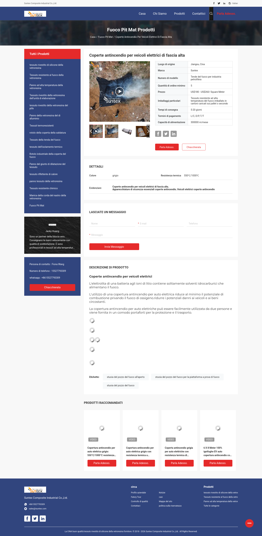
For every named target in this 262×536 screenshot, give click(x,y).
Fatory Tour (136, 497)
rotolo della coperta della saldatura (48, 132)
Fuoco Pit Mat (105, 37)
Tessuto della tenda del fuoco (45, 139)
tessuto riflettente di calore (44, 174)
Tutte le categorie (211, 506)
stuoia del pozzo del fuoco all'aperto (126, 377)
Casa (93, 37)
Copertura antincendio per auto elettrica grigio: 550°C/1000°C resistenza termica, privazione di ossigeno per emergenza (101, 451)
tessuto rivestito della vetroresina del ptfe (49, 107)
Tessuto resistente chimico (44, 188)
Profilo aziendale (138, 492)
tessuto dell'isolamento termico (46, 147)
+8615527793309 (51, 277)
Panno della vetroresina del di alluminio (45, 117)
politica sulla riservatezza (170, 506)
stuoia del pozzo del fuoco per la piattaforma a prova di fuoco (187, 377)
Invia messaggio (114, 246)
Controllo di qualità (139, 501)
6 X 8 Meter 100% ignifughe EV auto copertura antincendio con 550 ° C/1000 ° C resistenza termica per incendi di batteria (217, 451)
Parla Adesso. (167, 147)
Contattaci (135, 506)
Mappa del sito (165, 501)
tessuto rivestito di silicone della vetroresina (46, 66)
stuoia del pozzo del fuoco (120, 385)
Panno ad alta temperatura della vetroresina (46, 87)
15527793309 (58, 271)
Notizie (162, 492)
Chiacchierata (52, 287)
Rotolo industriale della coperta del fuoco (48, 155)
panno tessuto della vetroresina (46, 181)
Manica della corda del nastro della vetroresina (48, 197)
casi (161, 497)
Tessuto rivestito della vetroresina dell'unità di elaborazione (47, 97)
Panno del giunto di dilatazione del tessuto (47, 165)
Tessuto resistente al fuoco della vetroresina (47, 76)
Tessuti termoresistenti (42, 125)
